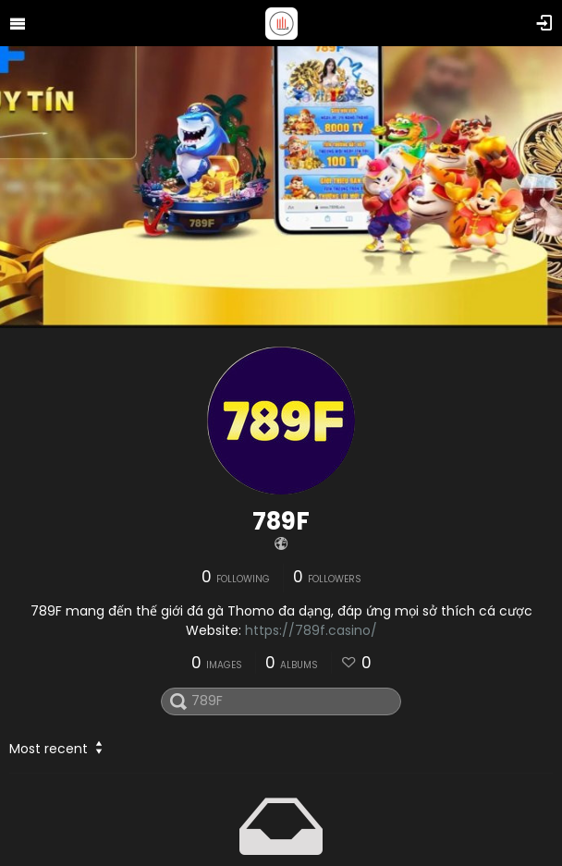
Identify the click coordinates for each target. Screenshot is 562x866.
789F (281, 521)
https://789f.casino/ (311, 630)
